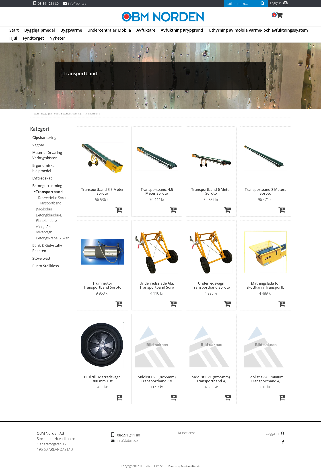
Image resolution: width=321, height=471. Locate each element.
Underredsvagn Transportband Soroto (211, 285)
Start (14, 30)
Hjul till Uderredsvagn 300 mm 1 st (102, 379)
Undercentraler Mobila (109, 30)
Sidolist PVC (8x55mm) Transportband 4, (211, 379)
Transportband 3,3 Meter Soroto (102, 191)
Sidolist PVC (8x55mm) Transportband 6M (157, 379)
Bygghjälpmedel (39, 30)
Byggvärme (71, 30)
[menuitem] (14, 31)
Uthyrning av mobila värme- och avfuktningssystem (258, 30)
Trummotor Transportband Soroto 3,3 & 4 (102, 287)
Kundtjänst (186, 433)
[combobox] (246, 3)
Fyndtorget (33, 38)
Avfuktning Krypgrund (182, 30)
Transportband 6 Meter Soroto (211, 191)
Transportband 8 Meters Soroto (265, 191)
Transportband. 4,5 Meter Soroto (157, 191)
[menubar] (160, 35)
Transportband (91, 113)
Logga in (279, 3)
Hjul (13, 38)
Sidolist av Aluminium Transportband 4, (265, 379)
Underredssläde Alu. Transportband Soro (157, 285)
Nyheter (57, 38)
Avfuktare (145, 30)
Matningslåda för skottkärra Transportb (265, 285)
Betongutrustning (71, 113)
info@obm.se (77, 3)
